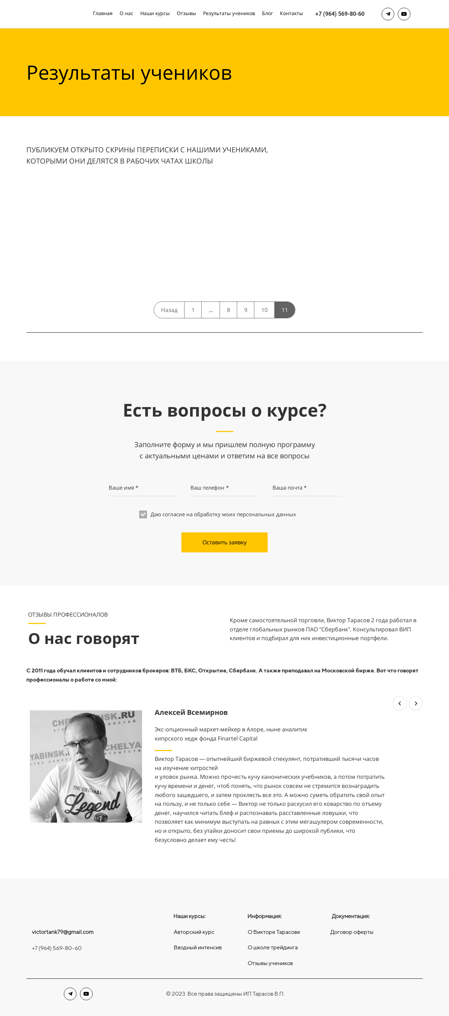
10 (264, 310)
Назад (169, 310)
